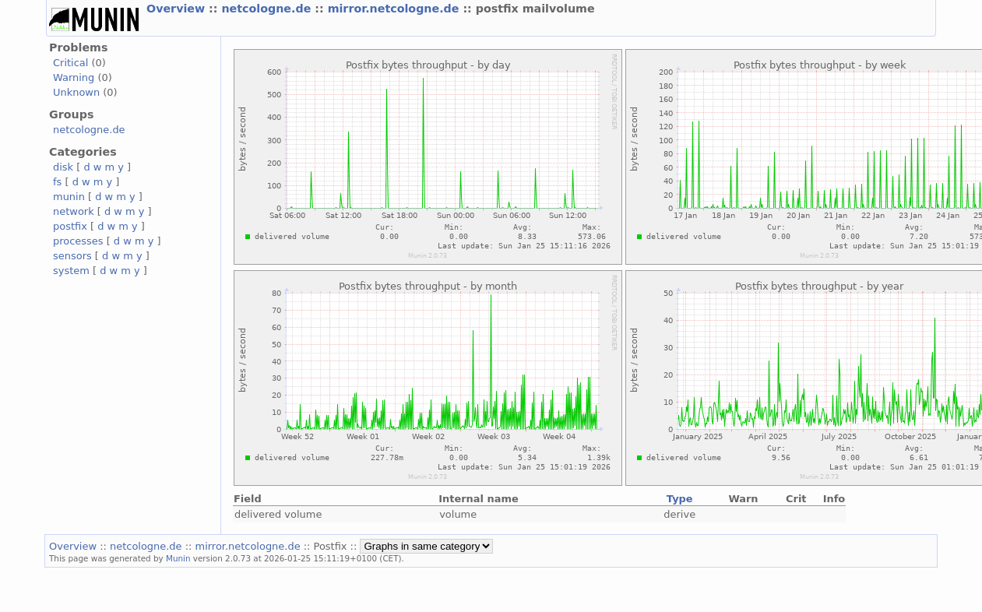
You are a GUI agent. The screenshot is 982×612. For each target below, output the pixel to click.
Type (680, 499)
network (73, 211)
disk (63, 167)
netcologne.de (268, 8)
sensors (72, 256)
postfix (70, 226)
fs (57, 182)
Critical (70, 63)
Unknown (76, 92)
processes (78, 241)
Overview (177, 8)
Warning (73, 77)
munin (69, 196)
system (71, 270)
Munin (178, 558)
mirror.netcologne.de (395, 8)
